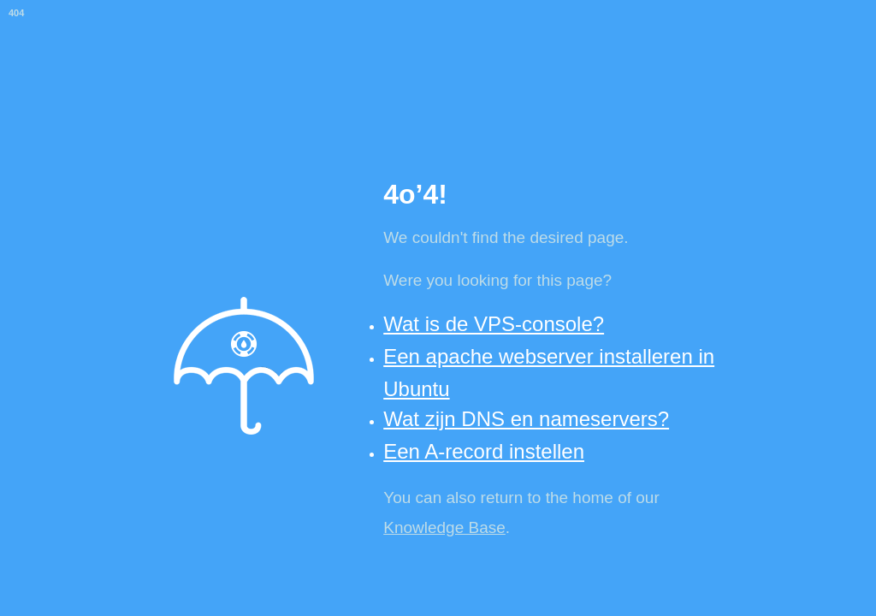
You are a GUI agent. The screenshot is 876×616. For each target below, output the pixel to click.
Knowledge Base (444, 527)
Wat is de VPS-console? (493, 323)
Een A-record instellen (483, 451)
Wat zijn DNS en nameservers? (526, 418)
